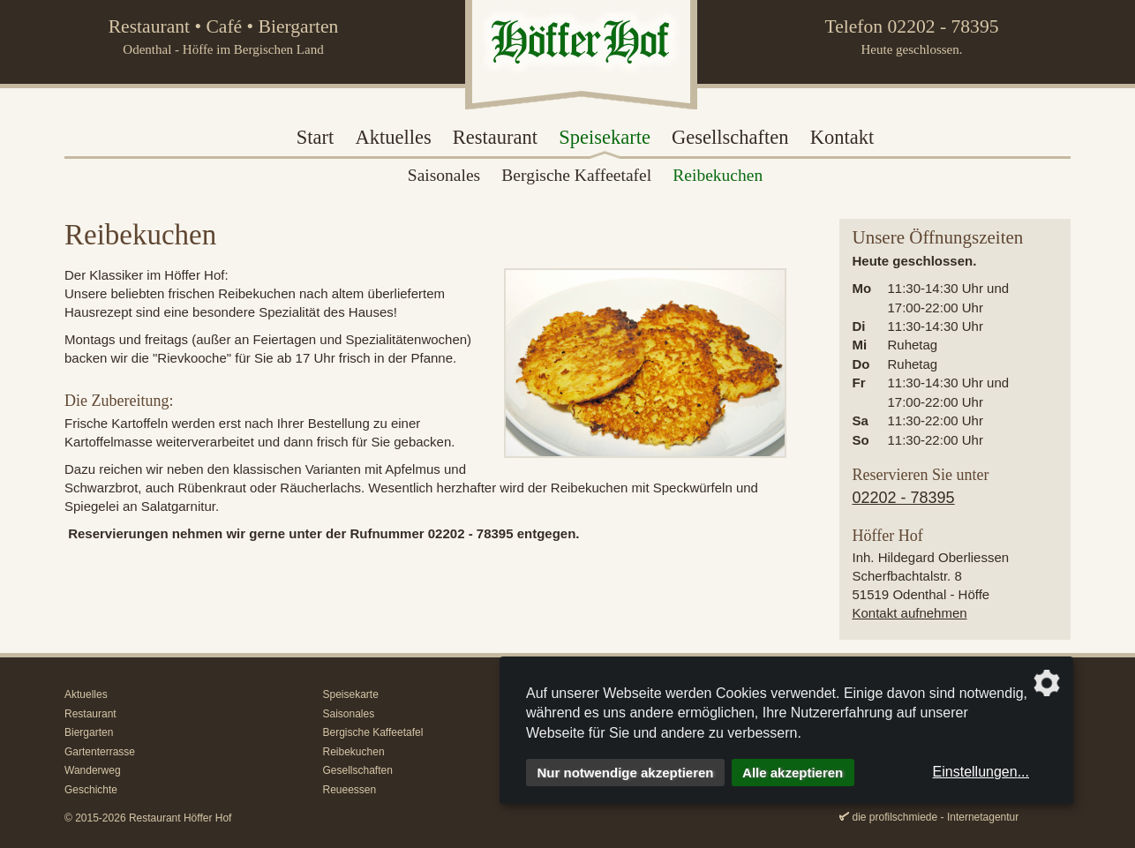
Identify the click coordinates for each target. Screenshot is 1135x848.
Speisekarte (604, 137)
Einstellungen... (981, 771)
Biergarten (88, 732)
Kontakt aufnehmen (910, 612)
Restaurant (495, 137)
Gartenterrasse (99, 752)
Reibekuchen (354, 752)
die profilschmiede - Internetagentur (936, 816)
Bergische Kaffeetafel (373, 732)
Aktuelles (393, 137)
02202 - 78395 (943, 26)
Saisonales (349, 714)
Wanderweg (92, 770)
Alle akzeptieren (792, 772)
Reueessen (350, 790)
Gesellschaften (730, 137)
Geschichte (90, 790)
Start (315, 137)
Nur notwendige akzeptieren (625, 772)
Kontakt (842, 137)
